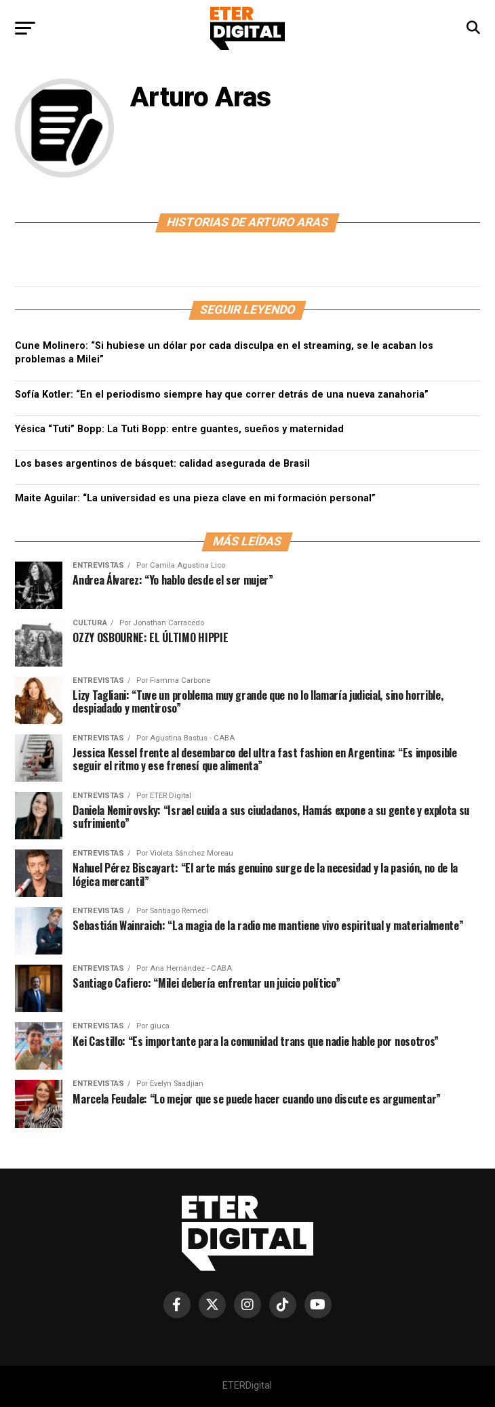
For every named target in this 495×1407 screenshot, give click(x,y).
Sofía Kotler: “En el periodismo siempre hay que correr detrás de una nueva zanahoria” (222, 394)
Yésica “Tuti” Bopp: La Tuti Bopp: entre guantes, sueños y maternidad (179, 429)
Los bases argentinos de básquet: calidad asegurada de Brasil (162, 463)
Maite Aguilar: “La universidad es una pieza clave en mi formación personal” (195, 498)
